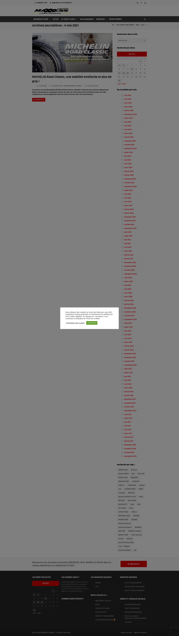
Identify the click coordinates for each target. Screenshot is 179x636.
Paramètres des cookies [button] (75, 323)
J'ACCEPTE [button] (92, 323)
